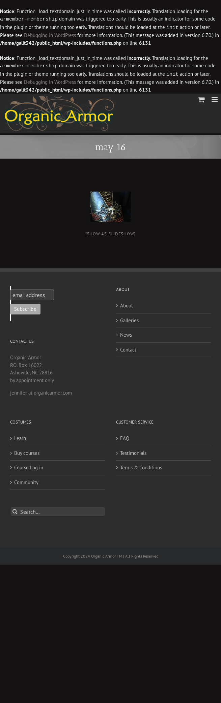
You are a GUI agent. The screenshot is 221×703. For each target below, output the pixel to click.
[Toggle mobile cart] (201, 98)
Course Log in (28, 466)
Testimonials (133, 451)
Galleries (129, 319)
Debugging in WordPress (35, 34)
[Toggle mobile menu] (215, 98)
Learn (20, 437)
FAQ (124, 437)
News (126, 333)
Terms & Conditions (141, 466)
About (126, 304)
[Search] (15, 510)
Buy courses (26, 451)
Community (26, 481)
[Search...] (57, 510)
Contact (128, 348)
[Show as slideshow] (110, 232)
